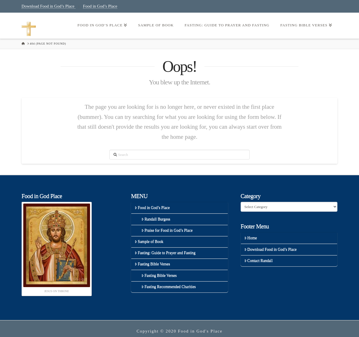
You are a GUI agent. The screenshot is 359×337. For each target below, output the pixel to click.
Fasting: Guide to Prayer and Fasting (165, 253)
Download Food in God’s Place (48, 6)
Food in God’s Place (100, 6)
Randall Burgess (155, 219)
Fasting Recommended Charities (168, 287)
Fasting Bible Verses (152, 264)
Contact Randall (258, 260)
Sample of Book (149, 241)
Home (250, 238)
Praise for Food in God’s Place (167, 230)
